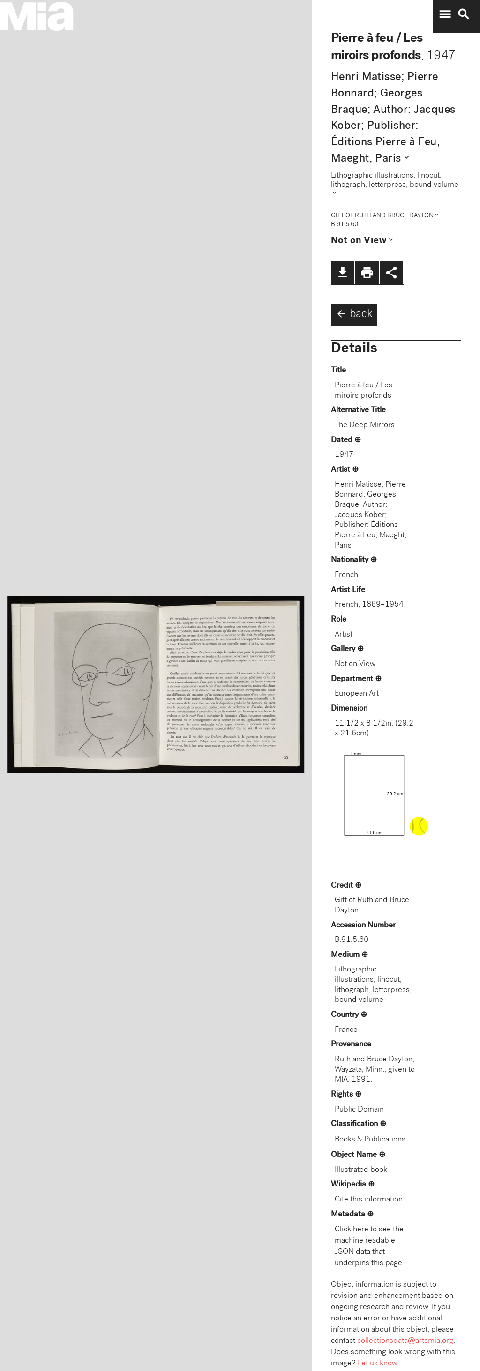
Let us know (378, 1364)
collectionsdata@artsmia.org (405, 1341)
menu (445, 14)
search (464, 14)
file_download (343, 273)
